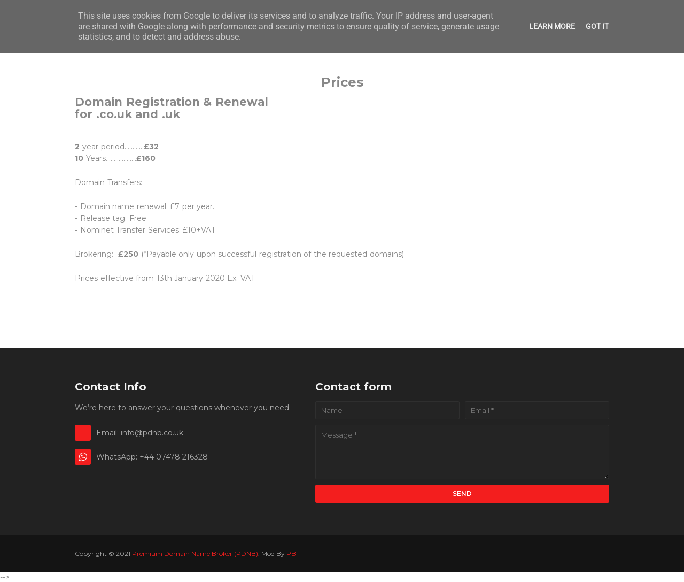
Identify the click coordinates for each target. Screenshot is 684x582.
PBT (293, 553)
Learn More (552, 26)
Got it (597, 26)
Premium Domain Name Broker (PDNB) (195, 553)
